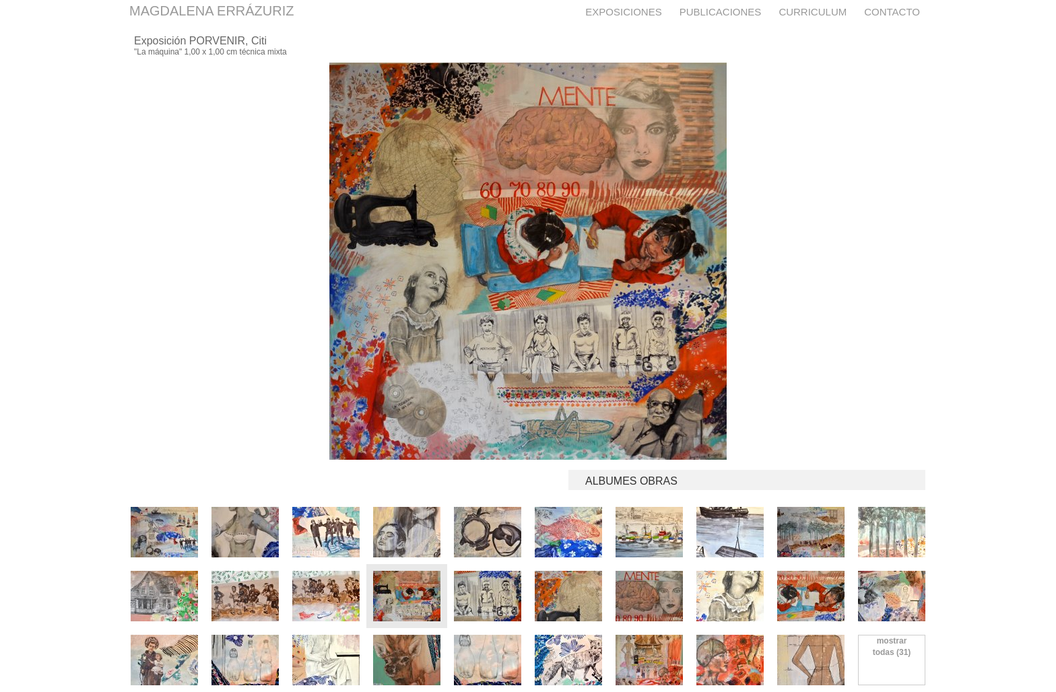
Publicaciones (721, 12)
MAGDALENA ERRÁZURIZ (211, 10)
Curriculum (813, 12)
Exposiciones (623, 12)
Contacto (892, 12)
